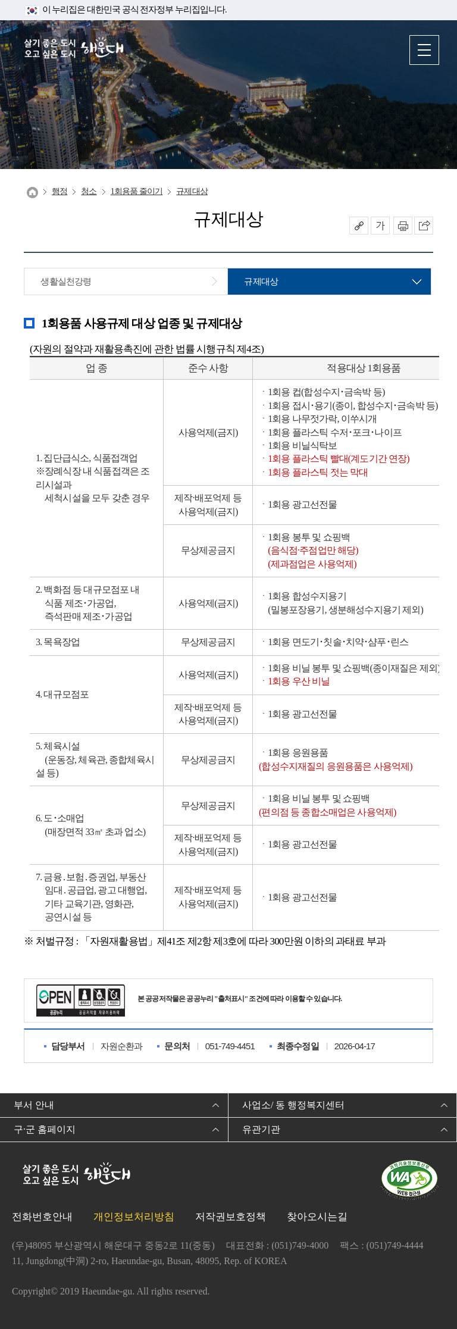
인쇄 (402, 225)
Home (32, 192)
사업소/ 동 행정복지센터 (293, 1105)
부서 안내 (34, 1105)
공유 (358, 225)
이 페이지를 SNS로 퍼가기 (423, 225)
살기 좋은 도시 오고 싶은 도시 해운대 (74, 49)
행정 (59, 191)
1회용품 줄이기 (137, 191)
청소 (88, 191)
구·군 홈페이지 (45, 1129)
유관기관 (261, 1129)
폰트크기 (380, 225)
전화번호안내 (42, 1216)
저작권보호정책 (230, 1216)
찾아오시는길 (317, 1216)
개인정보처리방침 (133, 1216)
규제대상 (192, 191)
